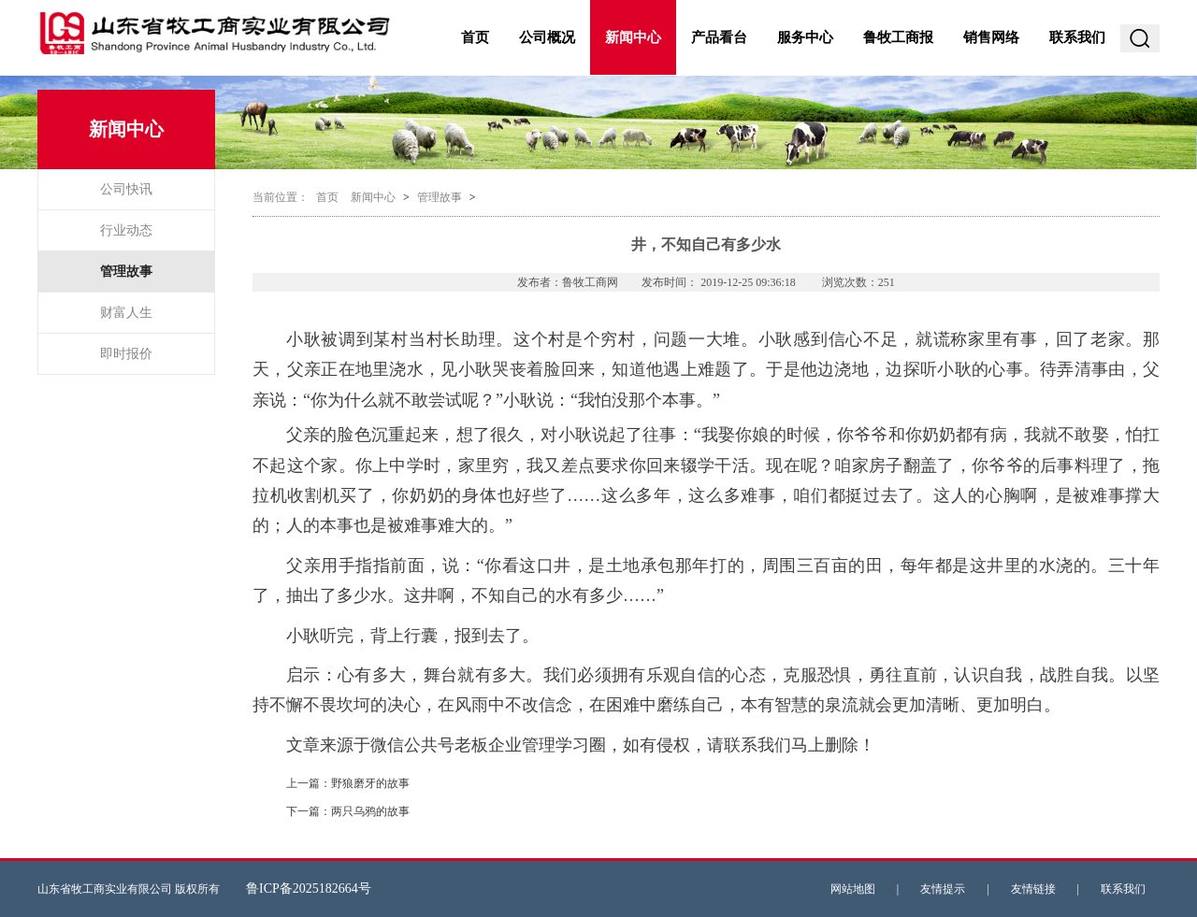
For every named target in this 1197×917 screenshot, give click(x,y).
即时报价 (126, 354)
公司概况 (547, 37)
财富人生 (126, 313)
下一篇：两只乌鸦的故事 (348, 811)
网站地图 (852, 889)
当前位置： (280, 197)
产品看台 (719, 37)
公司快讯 (126, 189)
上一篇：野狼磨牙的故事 (348, 783)
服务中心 (805, 37)
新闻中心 (633, 37)
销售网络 (991, 37)
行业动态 (126, 230)
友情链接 (1033, 889)
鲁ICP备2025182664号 (308, 888)
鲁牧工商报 (898, 37)
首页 (475, 37)
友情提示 (942, 889)
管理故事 (126, 272)
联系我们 (1077, 37)
